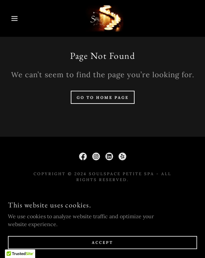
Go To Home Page (103, 97)
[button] (14, 18)
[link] (103, 18)
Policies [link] (102, 204)
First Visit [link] (102, 195)
